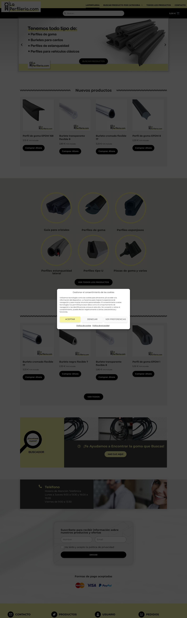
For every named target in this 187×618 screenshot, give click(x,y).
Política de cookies (83, 326)
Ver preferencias (115, 319)
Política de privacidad (100, 326)
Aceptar (70, 319)
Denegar (92, 319)
